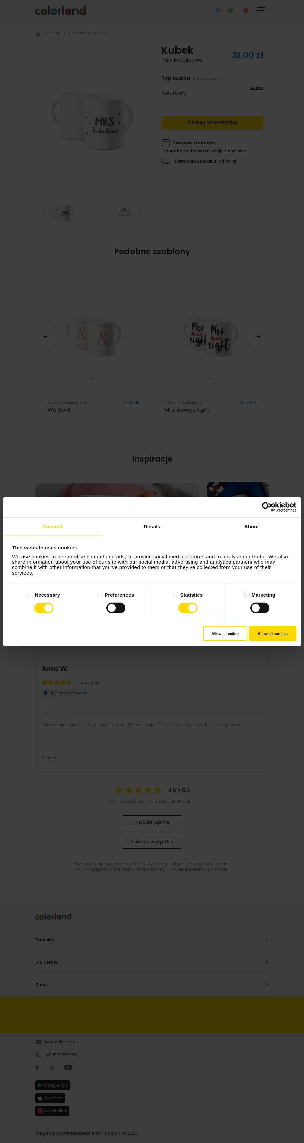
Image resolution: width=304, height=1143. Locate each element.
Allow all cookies (273, 633)
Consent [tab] (52, 526)
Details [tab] (152, 526)
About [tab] (251, 526)
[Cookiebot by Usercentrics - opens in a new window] (267, 507)
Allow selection (225, 633)
